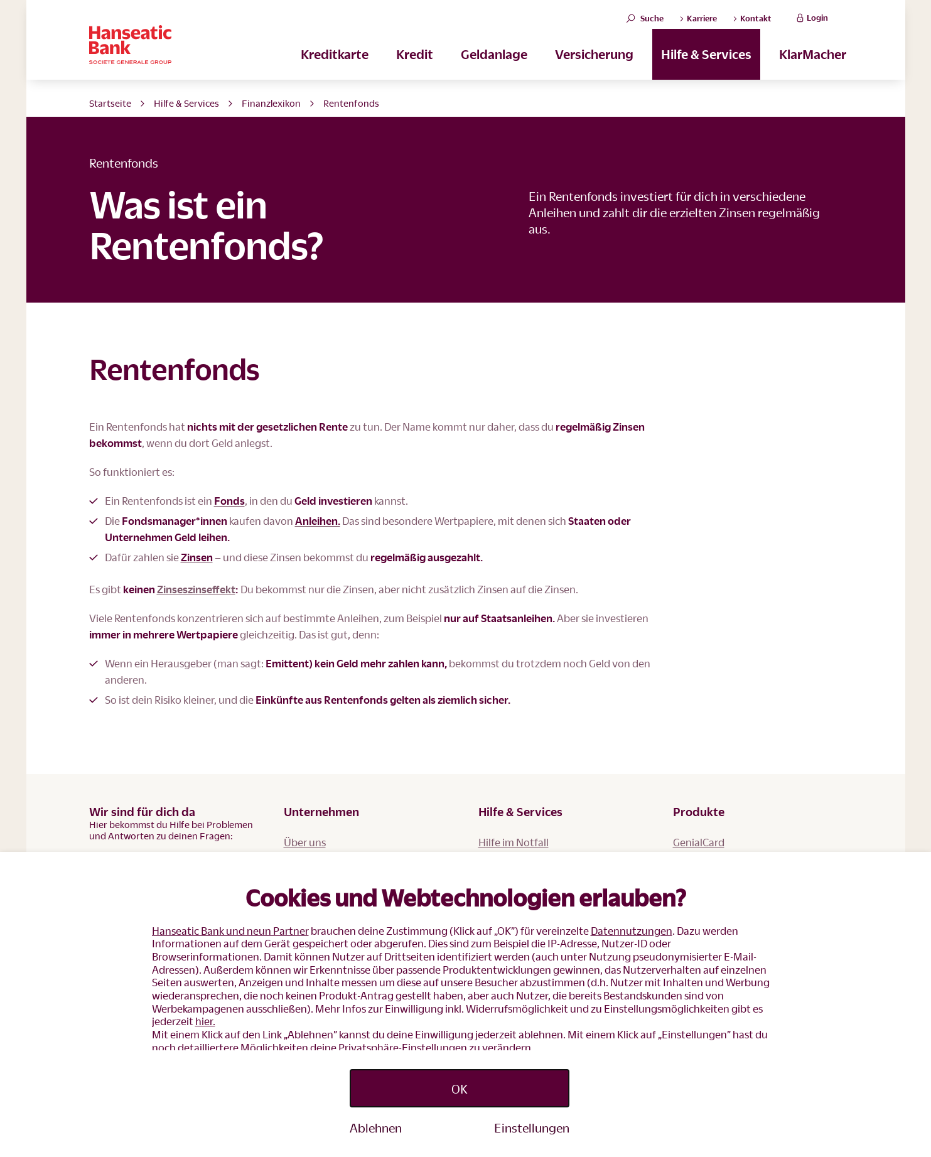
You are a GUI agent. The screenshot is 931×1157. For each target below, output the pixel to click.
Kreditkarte (335, 63)
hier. (205, 1021)
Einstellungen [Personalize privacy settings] (531, 1127)
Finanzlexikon (271, 103)
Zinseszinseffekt (196, 589)
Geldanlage (494, 63)
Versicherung (594, 63)
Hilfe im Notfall (513, 842)
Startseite (110, 103)
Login (811, 23)
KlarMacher (812, 63)
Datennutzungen (631, 931)
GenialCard (698, 842)
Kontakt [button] (752, 23)
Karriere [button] (698, 23)
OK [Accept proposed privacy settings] (459, 1088)
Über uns (305, 842)
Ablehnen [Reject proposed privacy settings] (376, 1127)
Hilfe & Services (706, 63)
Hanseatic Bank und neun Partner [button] (230, 931)
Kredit (414, 63)
